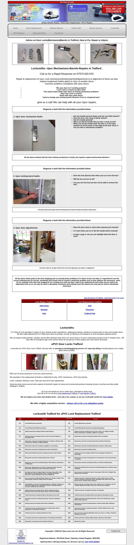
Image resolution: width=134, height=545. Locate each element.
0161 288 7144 (113, 8)
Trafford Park (89, 314)
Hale (44, 314)
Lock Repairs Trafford (88, 393)
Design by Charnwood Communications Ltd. (21, 541)
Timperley (90, 310)
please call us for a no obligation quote (85, 403)
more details (108, 397)
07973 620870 (113, 11)
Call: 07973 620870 (92, 542)
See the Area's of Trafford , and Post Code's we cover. (104, 298)
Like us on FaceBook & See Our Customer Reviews (78, 9)
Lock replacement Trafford (68, 393)
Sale (90, 306)
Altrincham (44, 306)
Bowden (44, 310)
